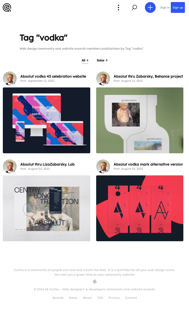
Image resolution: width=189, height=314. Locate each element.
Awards (58, 298)
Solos (102, 60)
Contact (131, 298)
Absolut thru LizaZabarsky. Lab (47, 164)
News (73, 298)
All (85, 60)
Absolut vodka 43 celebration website (53, 76)
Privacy (114, 298)
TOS (100, 298)
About (87, 298)
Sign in (165, 7)
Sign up (178, 7)
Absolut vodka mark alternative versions (149, 164)
